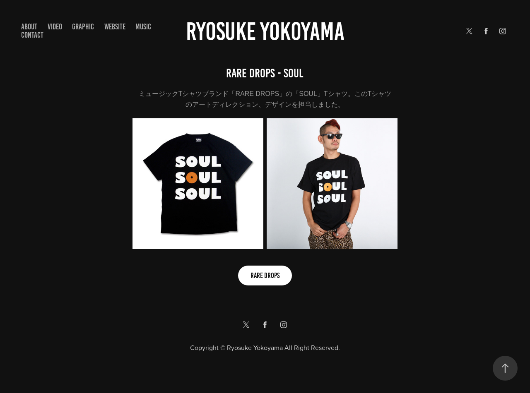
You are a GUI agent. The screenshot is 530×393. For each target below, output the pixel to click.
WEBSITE (114, 26)
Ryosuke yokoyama (265, 31)
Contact (32, 35)
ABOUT (29, 26)
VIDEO (55, 26)
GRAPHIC (83, 26)
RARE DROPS (265, 275)
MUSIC (143, 26)
